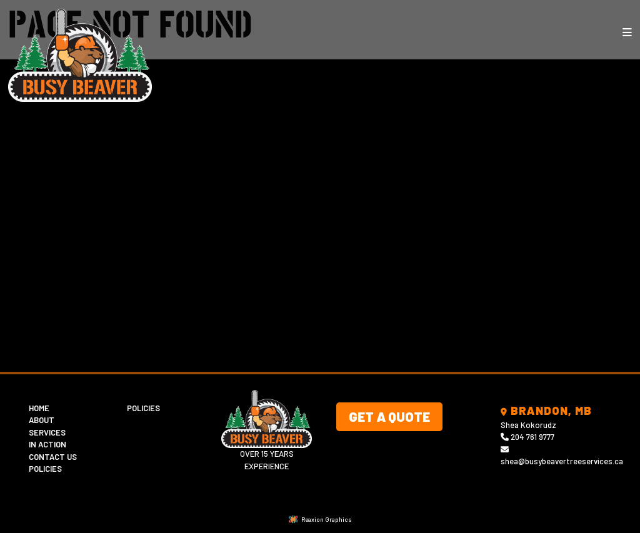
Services (47, 432)
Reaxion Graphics (326, 519)
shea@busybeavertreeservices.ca (562, 461)
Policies (45, 469)
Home (39, 408)
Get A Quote (389, 416)
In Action (47, 444)
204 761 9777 (532, 437)
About (41, 420)
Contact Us (53, 457)
